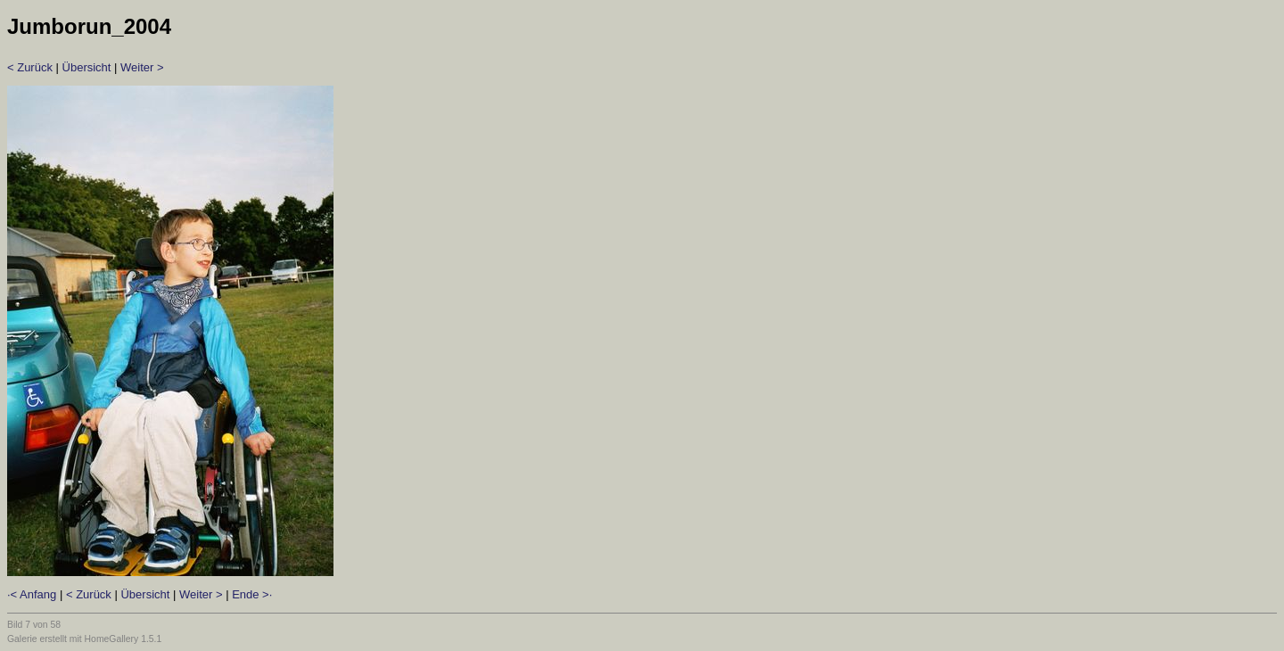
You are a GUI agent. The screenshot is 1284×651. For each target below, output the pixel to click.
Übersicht (86, 67)
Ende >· (252, 594)
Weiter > (142, 67)
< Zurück (30, 67)
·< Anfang (31, 594)
